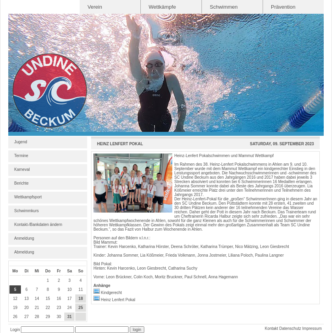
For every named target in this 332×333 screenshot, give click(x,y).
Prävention (283, 7)
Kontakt (271, 328)
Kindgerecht (107, 292)
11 (80, 289)
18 (80, 298)
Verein (95, 7)
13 (26, 298)
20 (26, 307)
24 (69, 307)
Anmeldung (24, 238)
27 (26, 316)
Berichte (21, 183)
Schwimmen (224, 7)
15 (48, 298)
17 (69, 298)
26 (15, 316)
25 (80, 307)
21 (37, 307)
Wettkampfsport (28, 197)
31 (69, 316)
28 (37, 316)
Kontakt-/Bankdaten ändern (38, 224)
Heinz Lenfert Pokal (114, 300)
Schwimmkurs (26, 211)
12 (15, 298)
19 (15, 307)
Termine (21, 156)
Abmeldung (24, 252)
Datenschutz (290, 328)
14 (37, 298)
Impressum (312, 328)
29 (48, 316)
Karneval (22, 169)
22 (48, 307)
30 (59, 316)
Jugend (20, 142)
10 (69, 289)
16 (59, 298)
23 (59, 307)
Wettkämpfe (162, 7)
